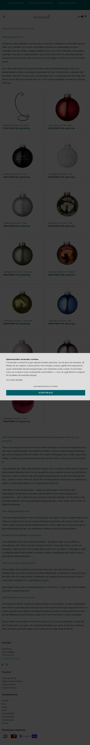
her (54, 372)
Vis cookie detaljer (14, 380)
